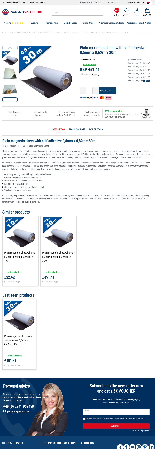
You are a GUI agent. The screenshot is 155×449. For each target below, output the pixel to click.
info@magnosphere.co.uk (15, 3)
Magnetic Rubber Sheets (19, 32)
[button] (10, 99)
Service (139, 3)
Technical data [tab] (77, 129)
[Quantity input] (89, 90)
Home (4, 32)
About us (130, 3)
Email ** (87, 410)
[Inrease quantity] (96, 90)
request (146, 80)
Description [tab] (58, 129)
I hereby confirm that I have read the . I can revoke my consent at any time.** (115, 418)
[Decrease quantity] (83, 90)
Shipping (95, 74)
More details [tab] (96, 129)
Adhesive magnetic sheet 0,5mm (67, 32)
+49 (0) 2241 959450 (37, 3)
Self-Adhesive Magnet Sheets (41, 32)
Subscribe (129, 426)
